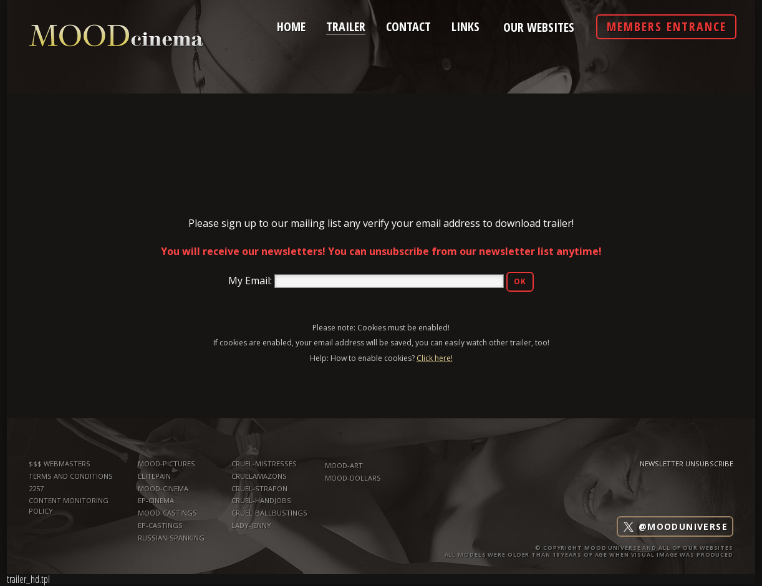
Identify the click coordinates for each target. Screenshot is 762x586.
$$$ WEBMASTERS (59, 463)
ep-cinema (156, 500)
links (465, 25)
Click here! (435, 358)
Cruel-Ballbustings (269, 512)
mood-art (344, 465)
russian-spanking (171, 537)
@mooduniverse (675, 526)
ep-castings (160, 525)
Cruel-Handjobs (261, 500)
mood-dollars (353, 478)
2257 (36, 488)
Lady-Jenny (251, 525)
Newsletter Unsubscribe (686, 463)
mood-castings (167, 512)
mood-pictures (166, 463)
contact (408, 25)
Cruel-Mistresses (264, 463)
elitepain (154, 476)
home (291, 25)
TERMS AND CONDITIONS (71, 476)
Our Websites (538, 27)
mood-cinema (163, 488)
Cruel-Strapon (259, 488)
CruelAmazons (259, 476)
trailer (345, 25)
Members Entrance (666, 26)
